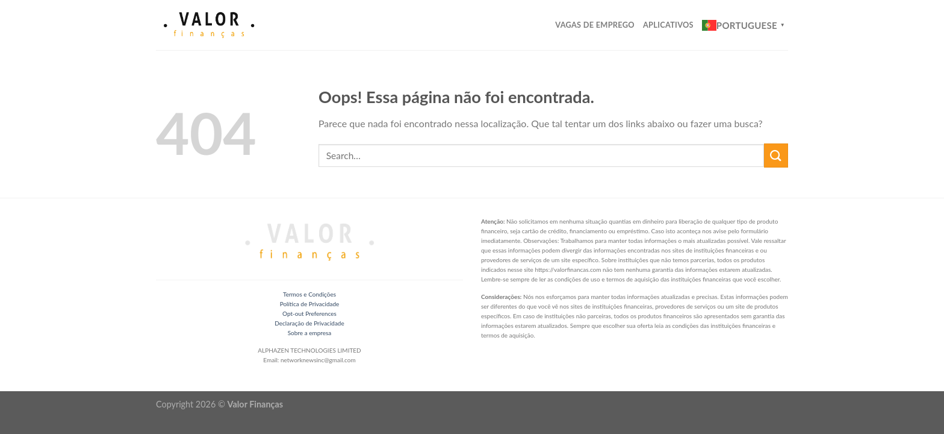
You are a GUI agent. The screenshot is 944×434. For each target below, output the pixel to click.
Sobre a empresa (310, 332)
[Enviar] (776, 155)
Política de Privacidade (310, 303)
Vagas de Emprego (595, 25)
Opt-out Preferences (309, 313)
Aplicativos (668, 25)
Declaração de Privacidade (309, 323)
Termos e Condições (309, 294)
